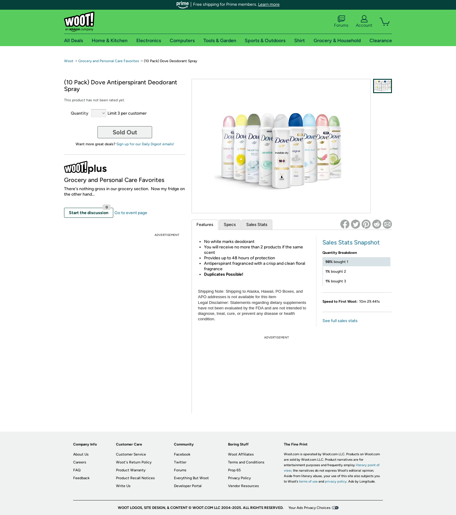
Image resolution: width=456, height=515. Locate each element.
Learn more (269, 4)
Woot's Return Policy (133, 462)
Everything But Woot (191, 478)
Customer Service (131, 454)
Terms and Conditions (246, 462)
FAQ (76, 470)
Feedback (81, 478)
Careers (79, 462)
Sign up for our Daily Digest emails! (145, 144)
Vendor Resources (243, 486)
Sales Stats (256, 224)
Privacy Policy (239, 478)
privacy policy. (336, 481)
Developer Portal (188, 486)
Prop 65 (234, 470)
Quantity (79, 113)
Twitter (180, 462)
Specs (230, 224)
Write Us (123, 486)
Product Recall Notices (135, 478)
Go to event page (130, 212)
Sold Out (125, 132)
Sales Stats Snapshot (351, 242)
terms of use (308, 481)
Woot (68, 61)
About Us (81, 454)
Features (204, 224)
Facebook (182, 454)
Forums (341, 21)
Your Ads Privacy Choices (309, 508)
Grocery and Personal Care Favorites (109, 61)
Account (364, 21)
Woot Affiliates (241, 454)
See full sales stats (340, 320)
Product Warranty (130, 470)
